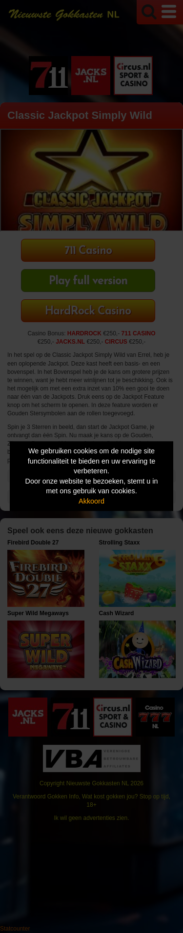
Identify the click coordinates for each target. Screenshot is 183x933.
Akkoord (91, 501)
